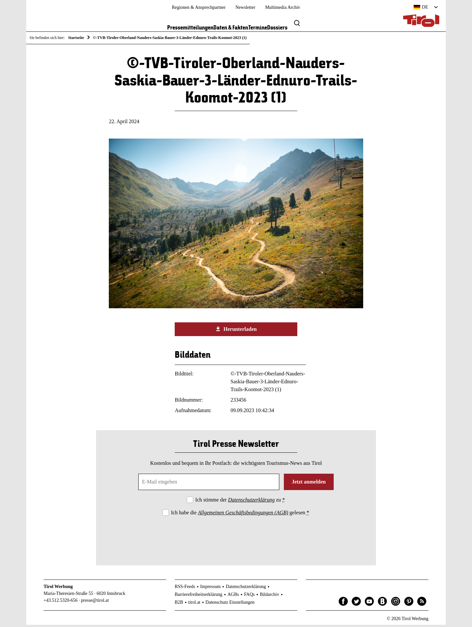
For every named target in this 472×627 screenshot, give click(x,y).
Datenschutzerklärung (251, 502)
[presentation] (236, 537)
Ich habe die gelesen (240, 515)
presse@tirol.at (95, 602)
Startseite (76, 37)
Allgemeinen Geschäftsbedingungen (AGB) (243, 515)
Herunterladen (236, 331)
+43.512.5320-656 (61, 602)
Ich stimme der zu (240, 502)
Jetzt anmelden (309, 484)
